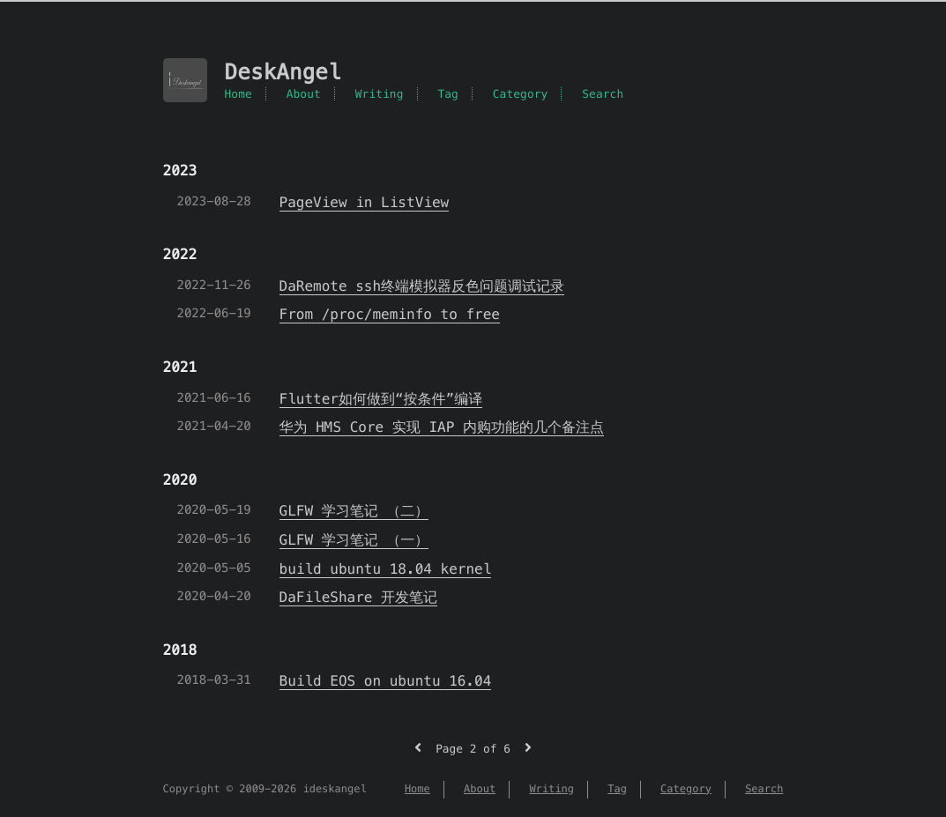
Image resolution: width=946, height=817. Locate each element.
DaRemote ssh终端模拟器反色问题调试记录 (422, 286)
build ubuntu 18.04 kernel (385, 569)
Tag (447, 93)
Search (602, 93)
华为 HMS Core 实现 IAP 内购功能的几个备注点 (442, 427)
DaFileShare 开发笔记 (358, 597)
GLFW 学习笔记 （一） (354, 540)
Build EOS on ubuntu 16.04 (385, 681)
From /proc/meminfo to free (389, 314)
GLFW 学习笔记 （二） (354, 510)
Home (238, 93)
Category (520, 93)
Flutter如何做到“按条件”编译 (381, 399)
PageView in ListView (364, 202)
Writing (379, 93)
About (304, 93)
